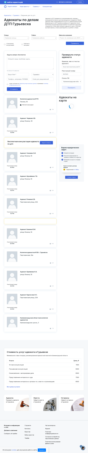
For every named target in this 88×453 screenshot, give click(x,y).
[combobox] (16, 38)
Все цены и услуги (13, 387)
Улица (6, 35)
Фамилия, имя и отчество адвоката (71, 62)
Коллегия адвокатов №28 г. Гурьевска (33, 252)
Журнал (47, 428)
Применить (75, 43)
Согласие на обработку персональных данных (52, 437)
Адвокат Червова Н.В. (28, 118)
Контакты (27, 428)
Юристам (27, 431)
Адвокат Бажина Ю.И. (28, 229)
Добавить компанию (64, 2)
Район (34, 35)
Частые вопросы (50, 425)
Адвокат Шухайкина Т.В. (29, 176)
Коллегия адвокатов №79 (29, 99)
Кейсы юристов (29, 435)
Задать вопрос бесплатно (16, 55)
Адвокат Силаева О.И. (28, 153)
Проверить (71, 88)
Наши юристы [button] (24, 6)
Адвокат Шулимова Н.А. (28, 272)
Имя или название (65, 35)
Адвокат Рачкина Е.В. (27, 199)
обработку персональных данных (28, 83)
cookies (13, 450)
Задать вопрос (10, 6)
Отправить (14, 89)
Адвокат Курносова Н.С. (28, 295)
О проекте (28, 425)
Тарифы (27, 438)
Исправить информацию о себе (12, 426)
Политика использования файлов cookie (52, 442)
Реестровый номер (68, 71)
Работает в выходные (26, 44)
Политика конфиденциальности (51, 432)
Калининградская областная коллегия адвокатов (34, 319)
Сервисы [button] (36, 6)
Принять (42, 450)
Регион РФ (65, 78)
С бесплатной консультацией (9, 44)
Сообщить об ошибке (10, 433)
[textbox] (16, 37)
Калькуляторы (47, 6)
